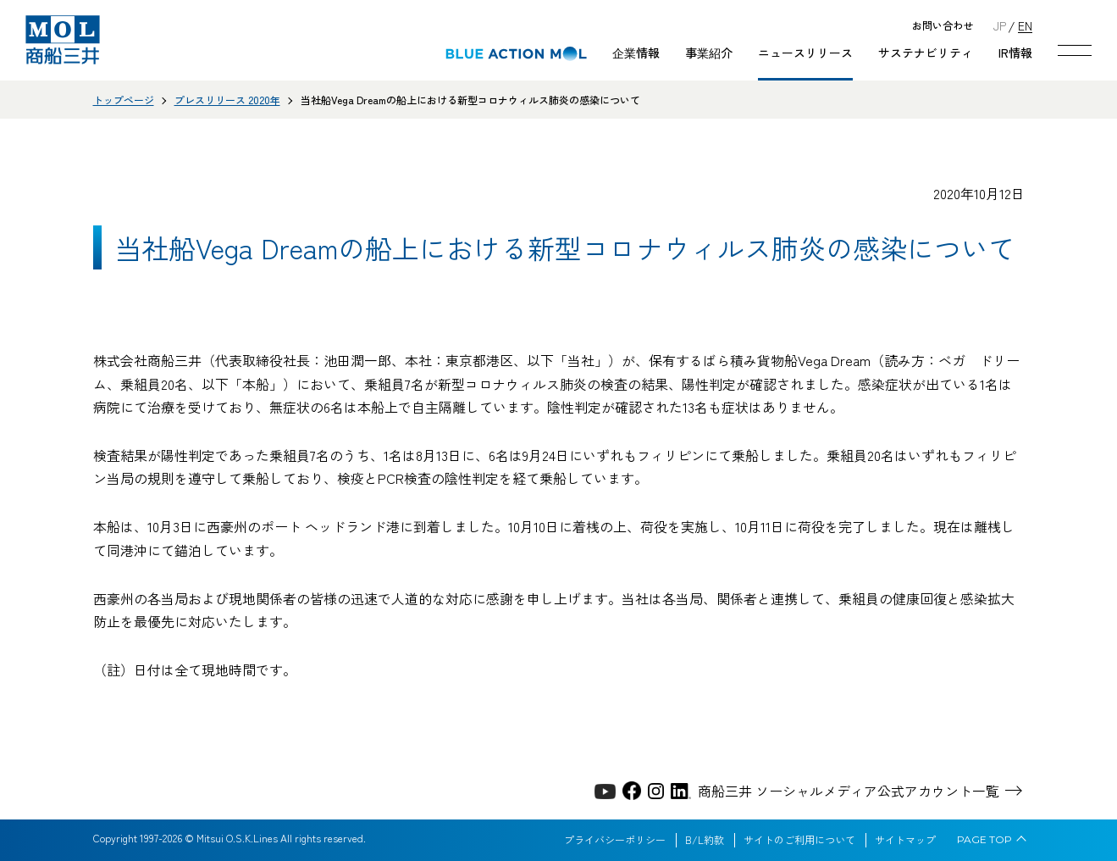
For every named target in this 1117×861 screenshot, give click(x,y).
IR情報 (1015, 52)
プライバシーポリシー (615, 840)
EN (1025, 25)
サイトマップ (905, 840)
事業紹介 (709, 52)
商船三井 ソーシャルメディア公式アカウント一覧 (848, 790)
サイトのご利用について (799, 840)
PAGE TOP (984, 840)
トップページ (123, 99)
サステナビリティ (925, 52)
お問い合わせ (942, 25)
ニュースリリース (805, 52)
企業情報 (636, 52)
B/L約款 (704, 840)
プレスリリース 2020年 (227, 99)
